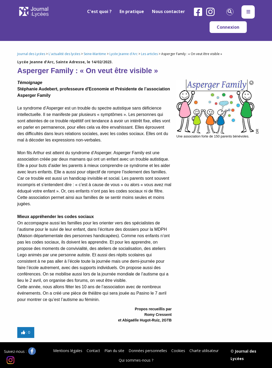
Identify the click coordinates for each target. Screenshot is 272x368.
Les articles (149, 54)
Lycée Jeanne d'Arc (123, 54)
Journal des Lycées (31, 54)
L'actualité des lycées (64, 54)
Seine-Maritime (95, 54)
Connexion (228, 27)
